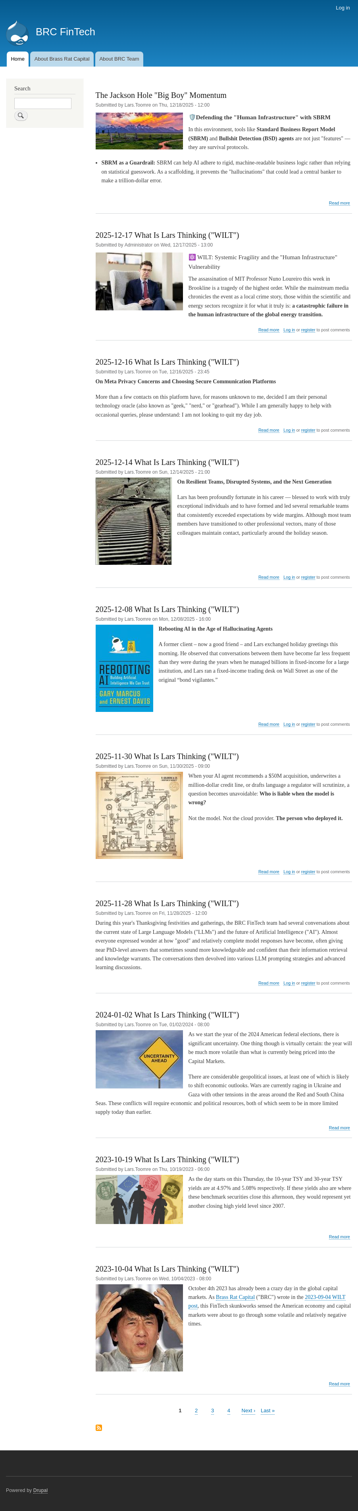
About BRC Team (119, 59)
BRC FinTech (65, 31)
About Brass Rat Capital (62, 59)
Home (18, 59)
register (308, 329)
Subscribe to (99, 1428)
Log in (343, 8)
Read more (339, 203)
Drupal (40, 1490)
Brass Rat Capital (235, 1297)
